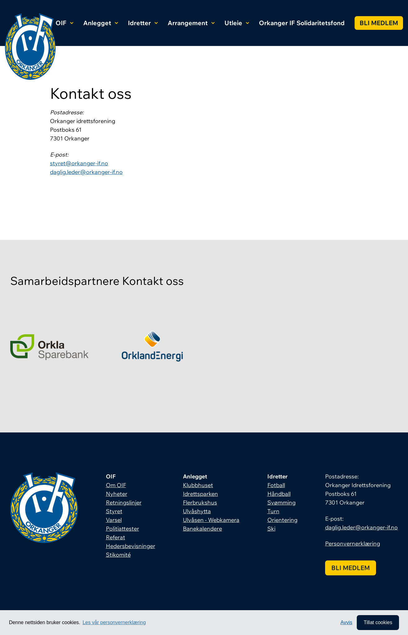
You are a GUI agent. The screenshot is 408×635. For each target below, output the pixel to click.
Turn (273, 511)
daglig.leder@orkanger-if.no (86, 172)
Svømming (281, 502)
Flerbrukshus (200, 502)
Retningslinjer (124, 502)
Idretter (143, 23)
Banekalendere (202, 528)
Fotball (276, 485)
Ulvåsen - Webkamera (211, 519)
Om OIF (116, 485)
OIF (64, 23)
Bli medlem (379, 23)
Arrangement (191, 23)
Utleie (236, 23)
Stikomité (118, 554)
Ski (271, 528)
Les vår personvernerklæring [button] (114, 622)
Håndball (279, 493)
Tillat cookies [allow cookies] (378, 622)
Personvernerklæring (352, 543)
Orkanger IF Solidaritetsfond (302, 23)
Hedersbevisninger (130, 546)
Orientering (282, 519)
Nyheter (116, 493)
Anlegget (100, 23)
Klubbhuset (198, 485)
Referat (115, 537)
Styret (114, 511)
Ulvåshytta (197, 511)
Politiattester (122, 528)
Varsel (114, 519)
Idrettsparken (200, 493)
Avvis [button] (346, 622)
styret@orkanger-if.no (79, 163)
